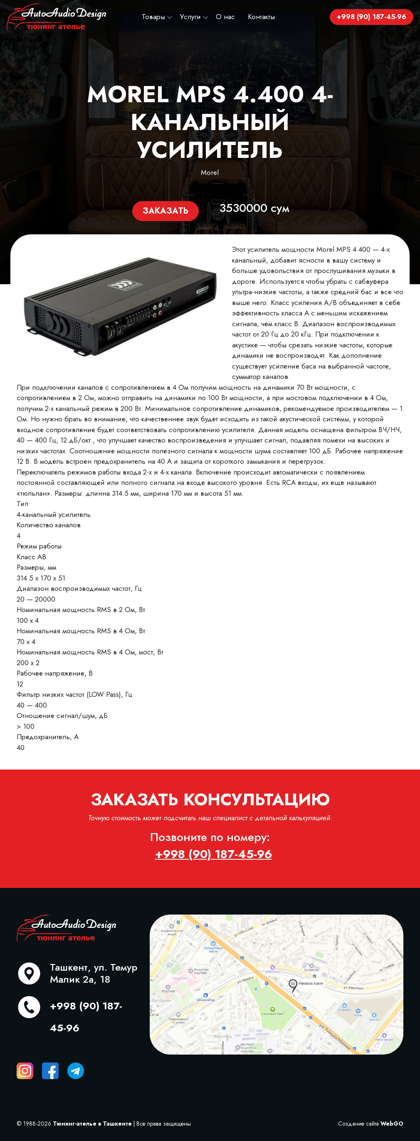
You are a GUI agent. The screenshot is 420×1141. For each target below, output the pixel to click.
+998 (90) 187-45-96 (371, 17)
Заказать (165, 211)
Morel (210, 172)
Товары (153, 17)
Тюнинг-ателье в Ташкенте (92, 1123)
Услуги (190, 17)
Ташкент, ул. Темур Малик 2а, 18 (93, 973)
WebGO (391, 1123)
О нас (225, 17)
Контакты (261, 17)
